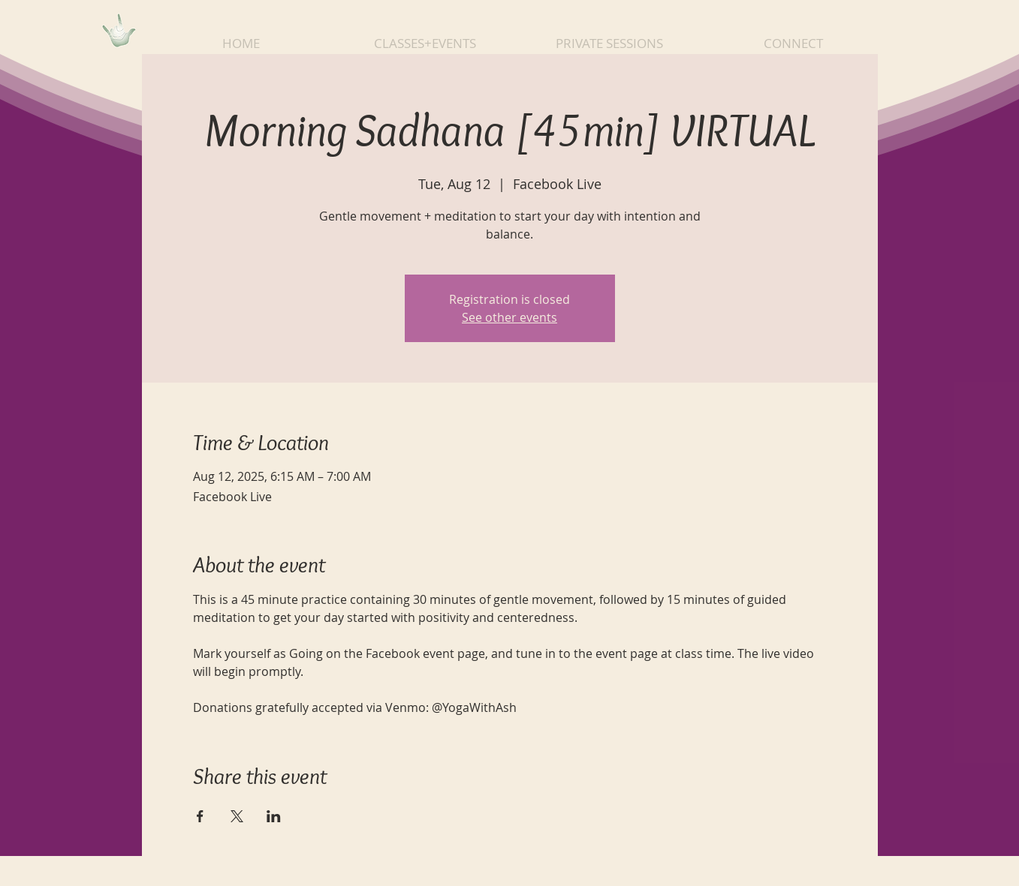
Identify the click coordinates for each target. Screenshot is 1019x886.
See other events (509, 317)
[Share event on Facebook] (200, 816)
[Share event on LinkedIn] (274, 816)
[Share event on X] (237, 816)
